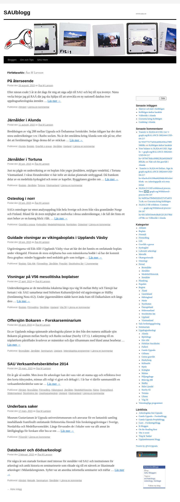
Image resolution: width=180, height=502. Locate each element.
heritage (157, 481)
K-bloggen (143, 426)
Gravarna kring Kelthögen (150, 119)
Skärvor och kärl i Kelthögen (151, 109)
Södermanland (14, 393)
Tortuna (41, 185)
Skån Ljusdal (147, 386)
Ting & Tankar (145, 436)
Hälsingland (57, 390)
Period (142, 264)
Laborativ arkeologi (147, 251)
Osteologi (82, 224)
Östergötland (106, 390)
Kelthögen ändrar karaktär (150, 112)
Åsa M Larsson (34, 72)
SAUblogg (17, 12)
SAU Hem (42, 59)
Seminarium (47, 351)
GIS (140, 241)
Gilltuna (145, 353)
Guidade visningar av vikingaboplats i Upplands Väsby (57, 237)
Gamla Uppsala (148, 350)
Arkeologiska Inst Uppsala (150, 413)
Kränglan (146, 370)
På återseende (20, 81)
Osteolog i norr (21, 198)
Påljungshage (147, 376)
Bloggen (12, 59)
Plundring (143, 280)
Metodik (31, 480)
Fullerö (145, 347)
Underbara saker (22, 406)
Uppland (67, 146)
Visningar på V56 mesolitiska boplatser (43, 277)
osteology (148, 481)
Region (142, 287)
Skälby (145, 383)
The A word (144, 432)
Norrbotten (71, 224)
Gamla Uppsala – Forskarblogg (152, 416)
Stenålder (44, 307)
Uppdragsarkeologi (48, 393)
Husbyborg (146, 360)
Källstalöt (146, 363)
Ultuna (145, 396)
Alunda (22, 146)
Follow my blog (154, 486)
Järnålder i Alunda (24, 120)
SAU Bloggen (150, 473)
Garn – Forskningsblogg (149, 423)
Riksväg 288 (147, 380)
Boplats (30, 146)
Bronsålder (24, 351)
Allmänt (22, 107)
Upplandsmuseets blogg (149, 439)
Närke (96, 390)
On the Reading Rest (148, 429)
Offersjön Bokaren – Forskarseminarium (44, 320)
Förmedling (42, 263)
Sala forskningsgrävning (149, 323)
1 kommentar (91, 263)
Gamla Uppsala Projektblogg (151, 419)
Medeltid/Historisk (56, 224)
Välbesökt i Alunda (147, 115)
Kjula (144, 366)
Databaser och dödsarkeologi (34, 450)
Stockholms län (76, 263)
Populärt (63, 263)
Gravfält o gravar (43, 146)
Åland (144, 290)
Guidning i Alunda (147, 122)
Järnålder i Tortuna (24, 159)
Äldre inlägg (14, 489)
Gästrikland (147, 294)
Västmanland (52, 185)
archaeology (149, 478)
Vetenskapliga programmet (76, 351)
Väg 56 (63, 307)
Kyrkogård (41, 224)
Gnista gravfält (148, 356)
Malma (145, 373)
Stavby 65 (146, 390)
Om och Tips (27, 59)
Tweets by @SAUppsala (147, 446)
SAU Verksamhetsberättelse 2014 (37, 364)
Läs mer (54, 100)
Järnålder (57, 146)
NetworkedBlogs (151, 467)
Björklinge (146, 337)
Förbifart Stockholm (151, 343)
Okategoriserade (146, 257)
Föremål (23, 437)
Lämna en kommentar (38, 107)
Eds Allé (31, 263)
